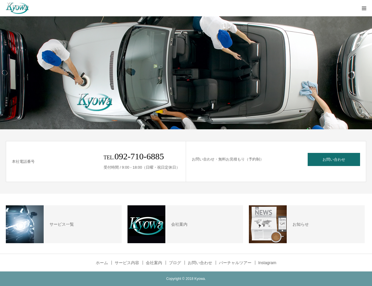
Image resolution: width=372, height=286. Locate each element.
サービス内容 (127, 263)
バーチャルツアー (235, 263)
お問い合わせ (334, 159)
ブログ (175, 263)
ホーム (102, 263)
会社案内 (154, 263)
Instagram (267, 263)
